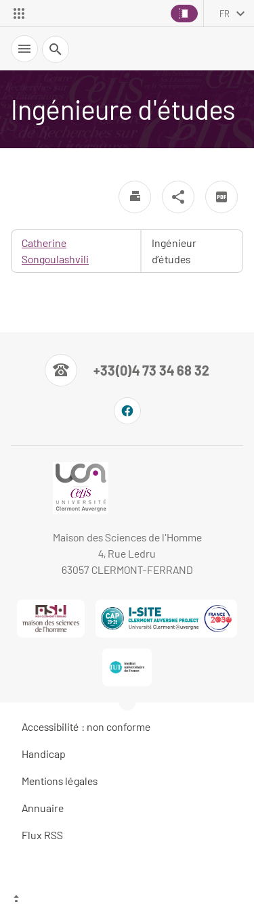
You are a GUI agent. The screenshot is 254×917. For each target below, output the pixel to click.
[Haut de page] (127, 900)
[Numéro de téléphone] (127, 370)
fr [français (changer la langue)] (224, 13)
